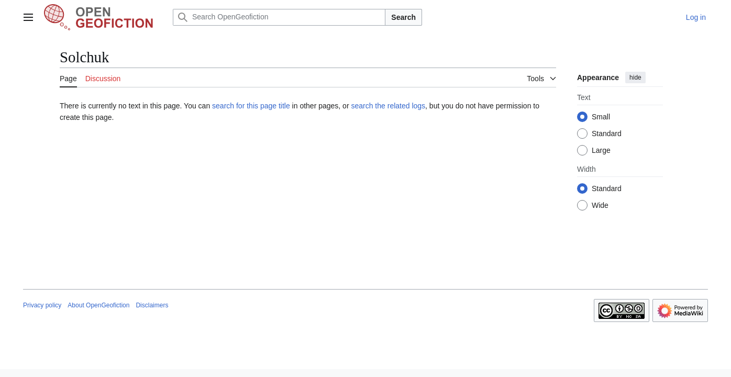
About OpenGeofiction (98, 305)
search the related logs (388, 106)
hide (635, 77)
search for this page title (251, 106)
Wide (600, 205)
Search (403, 17)
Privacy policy (42, 305)
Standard (607, 133)
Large (601, 150)
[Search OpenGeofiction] (279, 17)
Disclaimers (152, 305)
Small (601, 117)
